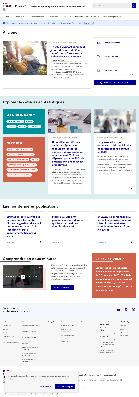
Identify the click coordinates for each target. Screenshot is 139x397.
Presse (121, 329)
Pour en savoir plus (61, 287)
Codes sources (110, 70)
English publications (67, 335)
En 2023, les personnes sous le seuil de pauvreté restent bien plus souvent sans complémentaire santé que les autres (114, 223)
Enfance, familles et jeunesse (19, 175)
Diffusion (6, 329)
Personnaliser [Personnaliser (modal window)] (45, 386)
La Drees (6, 16)
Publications (53, 16)
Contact (81, 389)
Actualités (122, 325)
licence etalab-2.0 (50, 394)
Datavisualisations (112, 42)
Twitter (133, 310)
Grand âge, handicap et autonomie (21, 164)
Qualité (5, 333)
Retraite (22, 126)
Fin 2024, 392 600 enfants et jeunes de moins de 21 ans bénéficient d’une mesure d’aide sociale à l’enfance (67, 51)
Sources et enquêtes (36, 16)
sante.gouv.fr (94, 375)
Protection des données (11, 343)
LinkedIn (126, 310)
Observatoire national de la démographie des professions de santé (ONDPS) (108, 343)
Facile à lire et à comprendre (66, 340)
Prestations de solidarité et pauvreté (22, 170)
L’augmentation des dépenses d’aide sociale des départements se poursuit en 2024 (114, 147)
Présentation (7, 325)
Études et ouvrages (67, 325)
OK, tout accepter (65, 386)
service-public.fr (113, 380)
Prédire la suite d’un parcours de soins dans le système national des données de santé (67, 221)
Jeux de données (111, 56)
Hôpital (29, 121)
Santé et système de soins (18, 159)
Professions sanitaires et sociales (20, 154)
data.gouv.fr (109, 375)
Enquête (88, 23)
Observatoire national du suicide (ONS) (108, 335)
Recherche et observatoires (85, 16)
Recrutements (92, 389)
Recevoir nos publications (116, 82)
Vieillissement (34, 126)
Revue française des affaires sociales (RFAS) (107, 351)
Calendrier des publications (66, 330)
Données (67, 16)
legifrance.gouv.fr (95, 380)
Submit (134, 5)
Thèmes (19, 16)
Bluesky (118, 310)
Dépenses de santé (15, 121)
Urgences (11, 126)
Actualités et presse (110, 16)
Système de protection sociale (20, 149)
